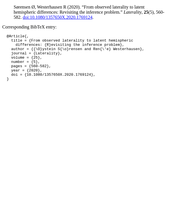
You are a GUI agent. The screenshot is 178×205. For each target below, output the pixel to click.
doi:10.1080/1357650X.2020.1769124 (57, 17)
